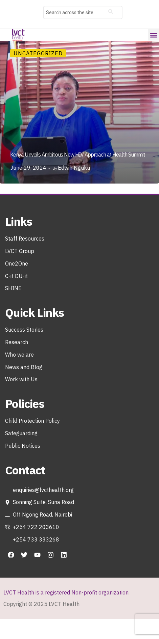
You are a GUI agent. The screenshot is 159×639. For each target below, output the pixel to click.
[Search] (110, 12)
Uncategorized (38, 53)
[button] (153, 34)
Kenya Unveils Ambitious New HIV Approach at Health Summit (77, 154)
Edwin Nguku (74, 167)
